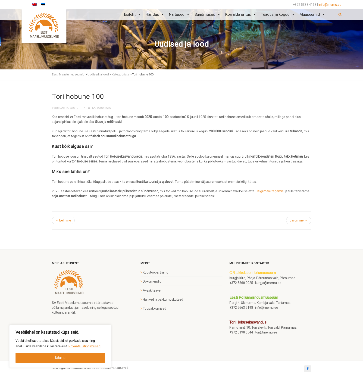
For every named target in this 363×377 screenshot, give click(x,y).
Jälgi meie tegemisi (270, 191)
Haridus (155, 14)
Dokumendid (152, 281)
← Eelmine (63, 220)
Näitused (179, 14)
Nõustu (60, 358)
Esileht (132, 14)
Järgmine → (299, 220)
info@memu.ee (330, 4)
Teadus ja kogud (278, 14)
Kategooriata (101, 107)
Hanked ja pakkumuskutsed (163, 299)
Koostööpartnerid (155, 272)
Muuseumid (312, 14)
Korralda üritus (240, 14)
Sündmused (207, 14)
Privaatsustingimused (84, 346)
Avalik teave (152, 290)
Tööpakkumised (154, 308)
